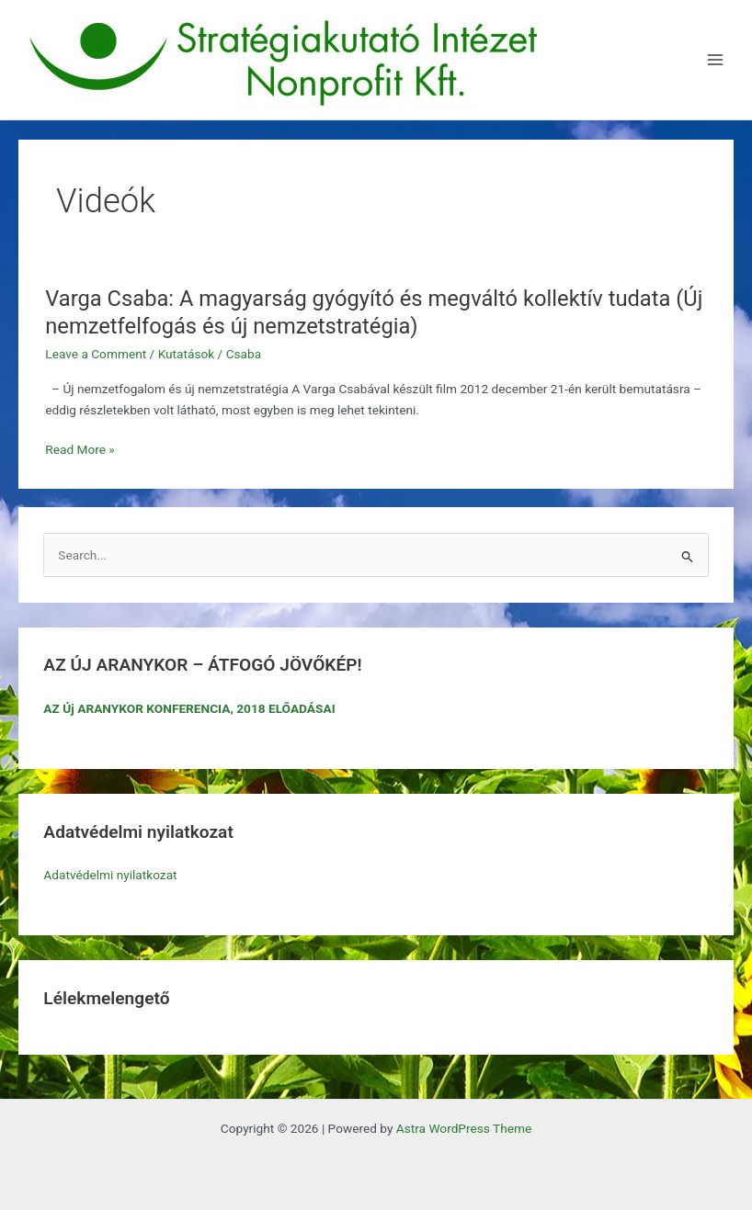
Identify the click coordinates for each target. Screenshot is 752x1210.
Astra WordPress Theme (463, 1128)
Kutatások (186, 353)
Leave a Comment (95, 353)
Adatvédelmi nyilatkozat (110, 874)
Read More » (80, 449)
